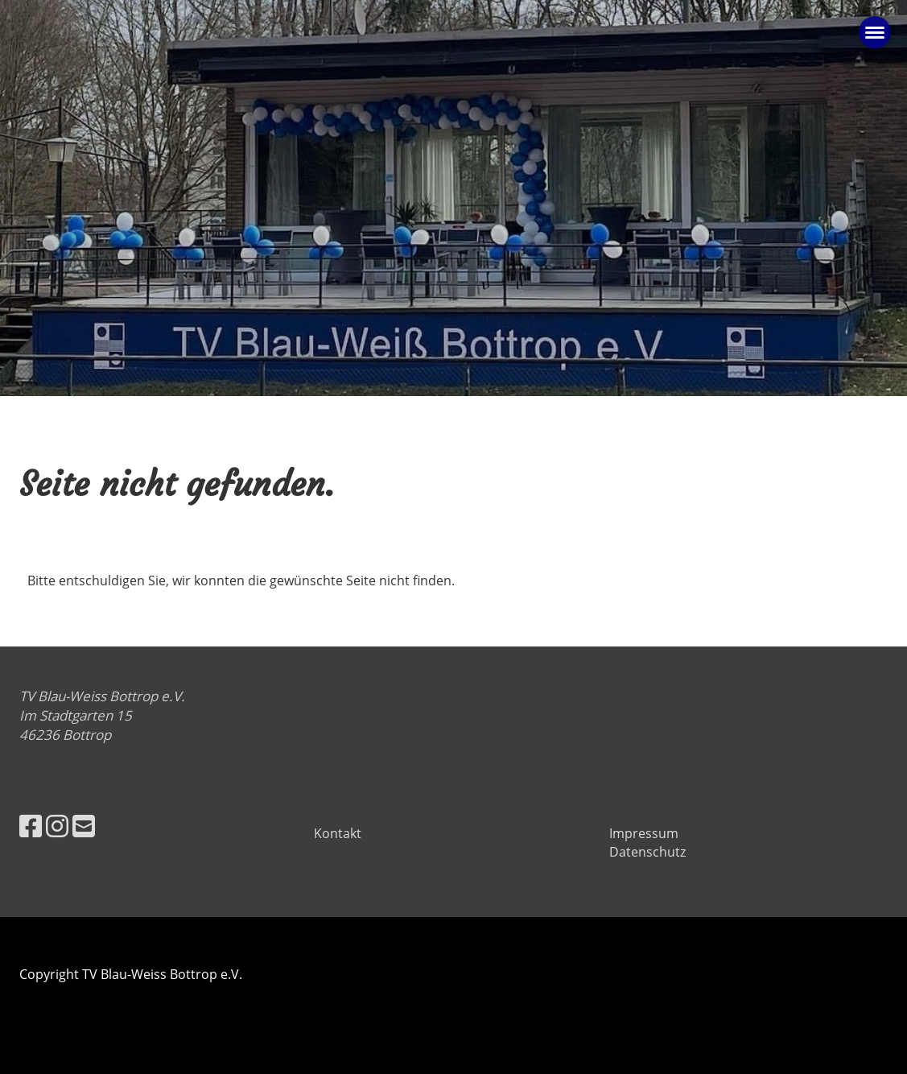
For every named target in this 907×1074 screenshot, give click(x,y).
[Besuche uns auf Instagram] (57, 825)
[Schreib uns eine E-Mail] (83, 825)
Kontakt (337, 833)
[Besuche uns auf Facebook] (30, 825)
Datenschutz (647, 852)
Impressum (643, 833)
